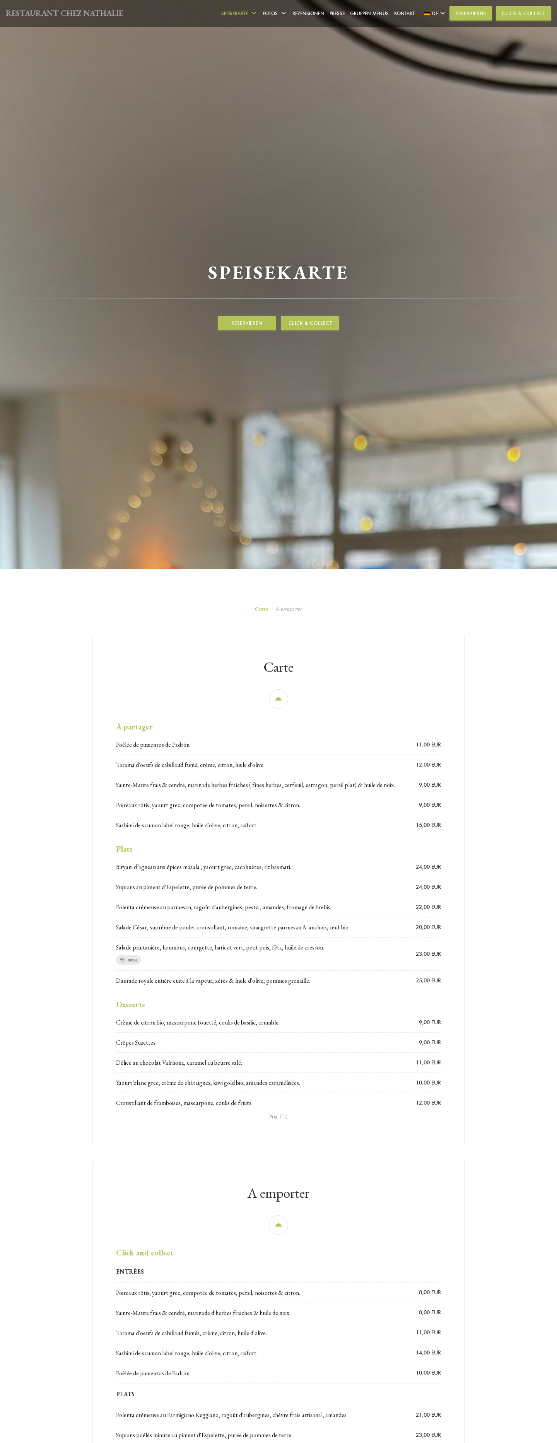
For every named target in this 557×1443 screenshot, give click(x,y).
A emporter (289, 733)
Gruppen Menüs (369, 13)
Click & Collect (523, 13)
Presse (337, 13)
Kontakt (404, 13)
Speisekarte (239, 13)
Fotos (275, 13)
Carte (261, 733)
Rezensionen (308, 13)
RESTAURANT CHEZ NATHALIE (64, 13)
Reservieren (470, 13)
